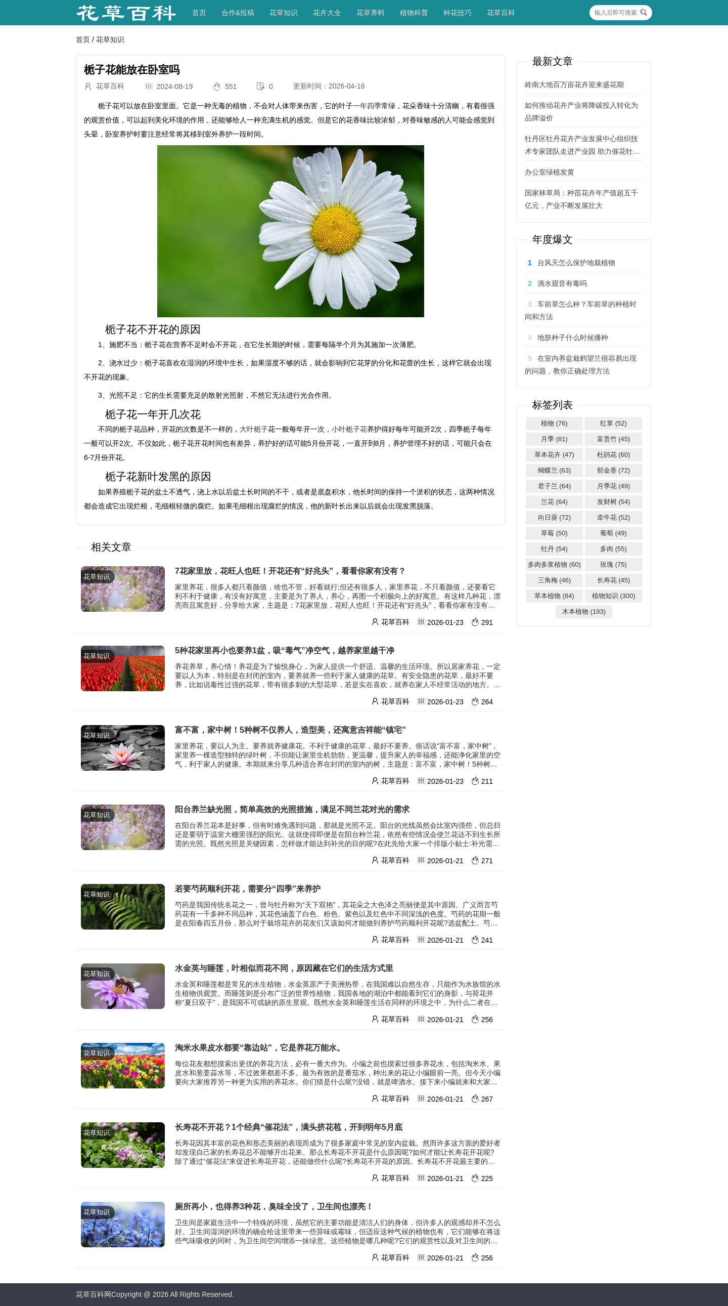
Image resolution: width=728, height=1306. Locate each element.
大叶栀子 (254, 429)
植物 (554, 423)
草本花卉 (554, 454)
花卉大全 (327, 13)
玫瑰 (613, 564)
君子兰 (554, 486)
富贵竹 (613, 439)
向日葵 (554, 517)
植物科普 (414, 13)
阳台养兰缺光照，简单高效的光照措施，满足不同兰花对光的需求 (292, 809)
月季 (554, 439)
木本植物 (584, 611)
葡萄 (613, 533)
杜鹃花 (613, 454)
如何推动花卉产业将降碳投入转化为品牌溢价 (581, 111)
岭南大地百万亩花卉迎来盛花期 (574, 84)
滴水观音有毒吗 (562, 283)
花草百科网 (93, 1294)
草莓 (554, 533)
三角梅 (554, 580)
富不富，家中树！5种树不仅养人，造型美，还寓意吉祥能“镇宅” (290, 730)
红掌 (613, 423)
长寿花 (613, 580)
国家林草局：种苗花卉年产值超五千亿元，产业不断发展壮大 (581, 199)
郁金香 (613, 470)
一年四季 (367, 106)
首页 (199, 13)
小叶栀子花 (349, 429)
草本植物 (554, 596)
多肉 (613, 549)
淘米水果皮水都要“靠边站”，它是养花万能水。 (260, 1047)
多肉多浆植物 (554, 564)
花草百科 (501, 13)
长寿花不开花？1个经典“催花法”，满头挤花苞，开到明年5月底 (288, 1127)
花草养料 (370, 13)
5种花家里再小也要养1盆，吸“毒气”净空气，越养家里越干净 (284, 650)
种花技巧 (457, 13)
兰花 (554, 501)
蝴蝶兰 (554, 470)
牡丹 (554, 549)
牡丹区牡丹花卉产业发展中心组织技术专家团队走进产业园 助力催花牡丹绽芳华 (582, 146)
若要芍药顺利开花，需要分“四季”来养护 (248, 888)
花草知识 (283, 13)
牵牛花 (613, 517)
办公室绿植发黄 (549, 172)
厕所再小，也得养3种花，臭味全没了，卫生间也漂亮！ (274, 1206)
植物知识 (613, 596)
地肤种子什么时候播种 (572, 337)
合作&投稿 (237, 13)
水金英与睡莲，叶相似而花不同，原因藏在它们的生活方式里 (284, 968)
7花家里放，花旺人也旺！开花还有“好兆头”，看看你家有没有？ (290, 571)
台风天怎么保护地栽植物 (576, 263)
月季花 (613, 486)
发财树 (613, 501)
